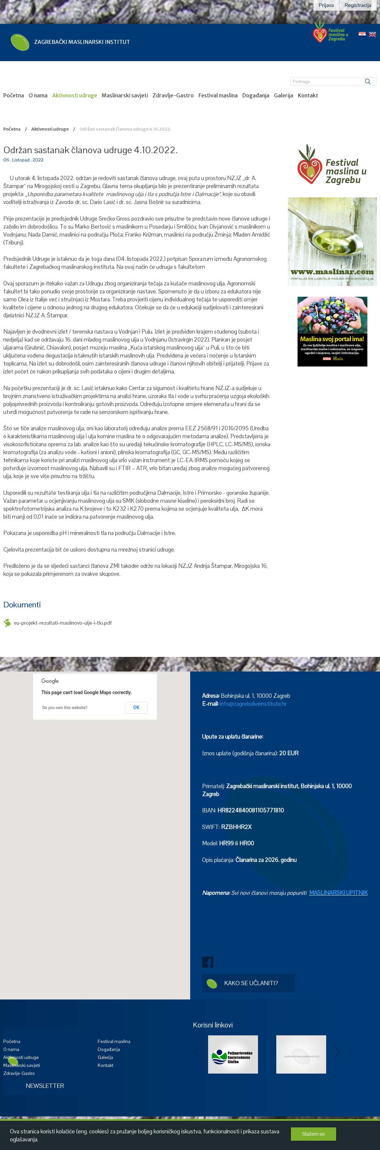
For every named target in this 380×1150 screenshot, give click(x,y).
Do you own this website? (64, 707)
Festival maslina (218, 95)
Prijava (326, 5)
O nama (38, 95)
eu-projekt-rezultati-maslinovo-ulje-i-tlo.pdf (63, 622)
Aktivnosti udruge (74, 95)
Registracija (358, 5)
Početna (13, 95)
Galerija (283, 95)
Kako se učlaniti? (251, 983)
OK (136, 707)
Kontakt (308, 95)
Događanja (255, 95)
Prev (196, 1052)
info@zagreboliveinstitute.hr (253, 703)
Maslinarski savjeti (125, 95)
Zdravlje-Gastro (173, 95)
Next (337, 1052)
